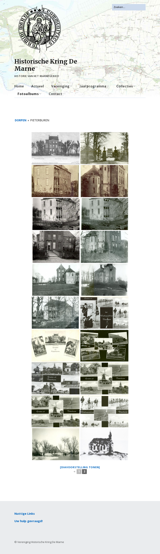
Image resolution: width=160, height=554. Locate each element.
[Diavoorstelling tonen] (80, 467)
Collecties (124, 86)
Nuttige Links (24, 513)
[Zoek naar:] (129, 7)
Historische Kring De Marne (45, 65)
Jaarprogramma (93, 86)
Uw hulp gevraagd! (28, 521)
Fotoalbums (28, 94)
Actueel (37, 86)
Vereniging (60, 86)
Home (19, 86)
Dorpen (20, 120)
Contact (55, 94)
